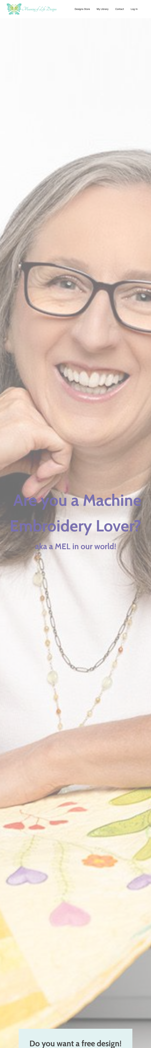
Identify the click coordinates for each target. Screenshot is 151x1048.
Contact (119, 9)
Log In (134, 9)
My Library (103, 9)
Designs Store (82, 9)
